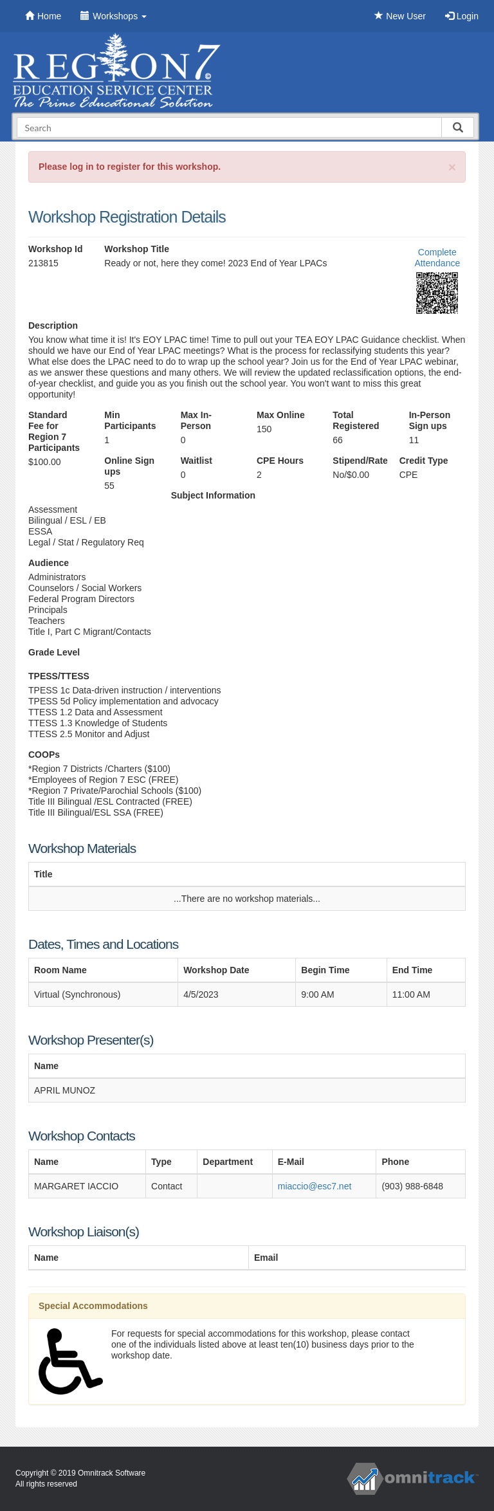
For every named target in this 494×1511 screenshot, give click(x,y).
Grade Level (54, 652)
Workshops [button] (113, 16)
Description (53, 325)
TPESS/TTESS (58, 676)
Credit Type (423, 460)
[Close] (452, 167)
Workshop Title (136, 249)
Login (462, 16)
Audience (48, 563)
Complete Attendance (437, 257)
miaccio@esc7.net (315, 1186)
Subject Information (213, 495)
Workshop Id (55, 249)
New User (399, 16)
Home (43, 16)
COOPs (44, 754)
